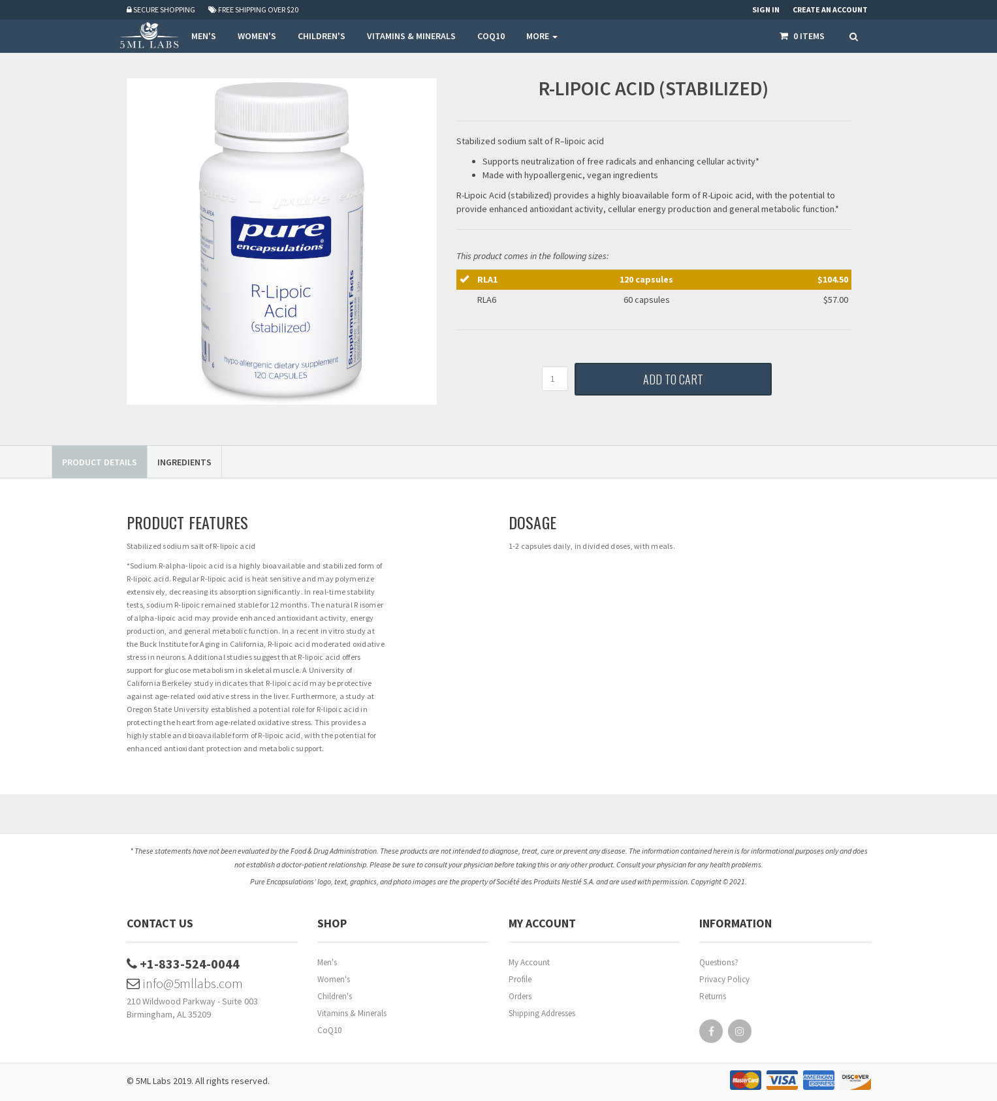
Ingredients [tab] (184, 462)
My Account (529, 962)
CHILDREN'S (321, 36)
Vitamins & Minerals (352, 1013)
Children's (334, 996)
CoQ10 (329, 1030)
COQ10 (491, 36)
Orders (520, 996)
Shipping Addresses (542, 1013)
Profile (520, 979)
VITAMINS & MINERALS (411, 36)
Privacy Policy (724, 979)
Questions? (718, 962)
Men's (327, 962)
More (542, 36)
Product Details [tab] (99, 462)
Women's (333, 979)
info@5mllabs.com (185, 983)
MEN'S (203, 36)
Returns (712, 996)
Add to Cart (673, 379)
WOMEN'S (257, 36)
